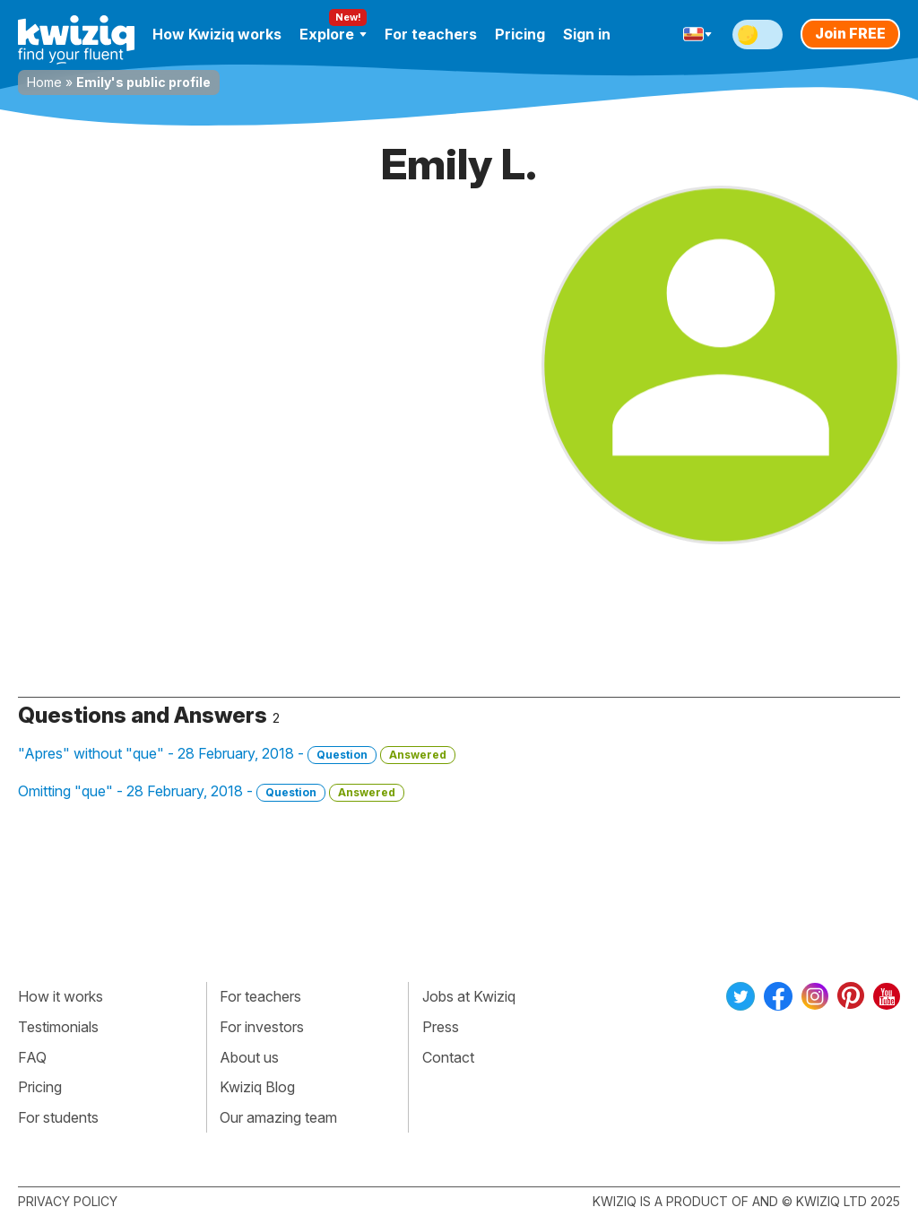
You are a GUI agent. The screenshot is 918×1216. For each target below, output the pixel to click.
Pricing (520, 34)
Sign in (587, 34)
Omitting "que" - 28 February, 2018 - (211, 792)
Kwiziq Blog (257, 1087)
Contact (448, 1057)
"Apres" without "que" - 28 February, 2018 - (236, 754)
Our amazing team (278, 1117)
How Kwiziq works (216, 34)
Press (440, 1027)
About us (249, 1057)
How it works (60, 996)
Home (44, 82)
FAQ (32, 1057)
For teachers (431, 34)
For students (58, 1117)
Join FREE (850, 33)
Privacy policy (67, 1201)
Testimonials (58, 1027)
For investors (262, 1027)
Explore (333, 34)
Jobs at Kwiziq (468, 996)
